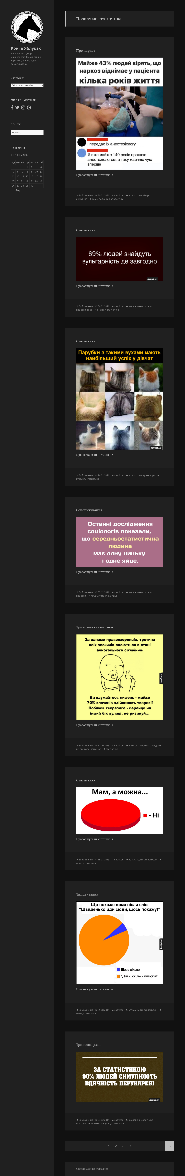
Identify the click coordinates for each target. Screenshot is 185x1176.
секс (89, 309)
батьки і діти (135, 859)
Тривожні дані (88, 1044)
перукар (105, 1123)
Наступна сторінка (169, 1146)
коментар (97, 198)
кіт (83, 478)
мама (79, 863)
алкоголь (133, 745)
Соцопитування (89, 510)
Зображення (86, 195)
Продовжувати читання (95, 175)
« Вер (17, 190)
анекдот (101, 309)
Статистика (85, 230)
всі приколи (135, 195)
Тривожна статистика (94, 627)
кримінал (96, 749)
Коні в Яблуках (26, 48)
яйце (114, 595)
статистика (117, 198)
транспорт (149, 475)
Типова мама (87, 894)
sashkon (119, 195)
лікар (107, 198)
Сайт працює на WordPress (92, 1168)
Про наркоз (85, 50)
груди (94, 595)
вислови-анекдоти (138, 306)
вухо (78, 478)
